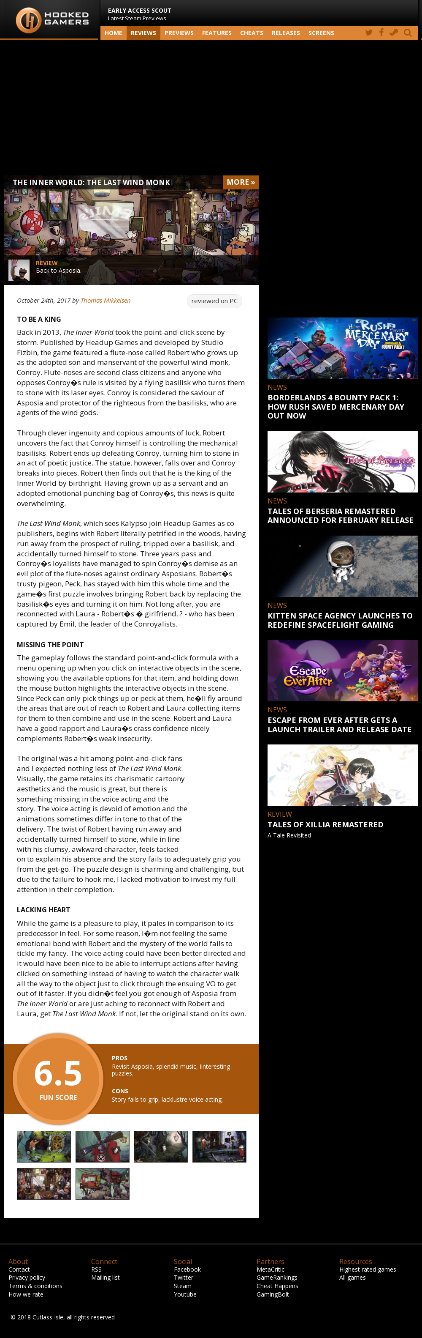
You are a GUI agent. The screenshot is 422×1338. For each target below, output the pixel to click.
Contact (19, 1269)
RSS (96, 1269)
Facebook (187, 1269)
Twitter (183, 1277)
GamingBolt (273, 1294)
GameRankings (277, 1277)
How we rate (25, 1294)
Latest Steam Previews (140, 14)
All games (352, 1277)
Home (113, 33)
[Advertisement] (211, 108)
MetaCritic (270, 1269)
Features (217, 33)
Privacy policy (26, 1277)
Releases (286, 33)
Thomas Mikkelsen (106, 300)
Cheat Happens (277, 1286)
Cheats (251, 33)
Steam (183, 1286)
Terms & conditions (35, 1286)
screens (321, 33)
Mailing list (105, 1277)
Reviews (143, 33)
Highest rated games (367, 1269)
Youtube (185, 1294)
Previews (179, 33)
